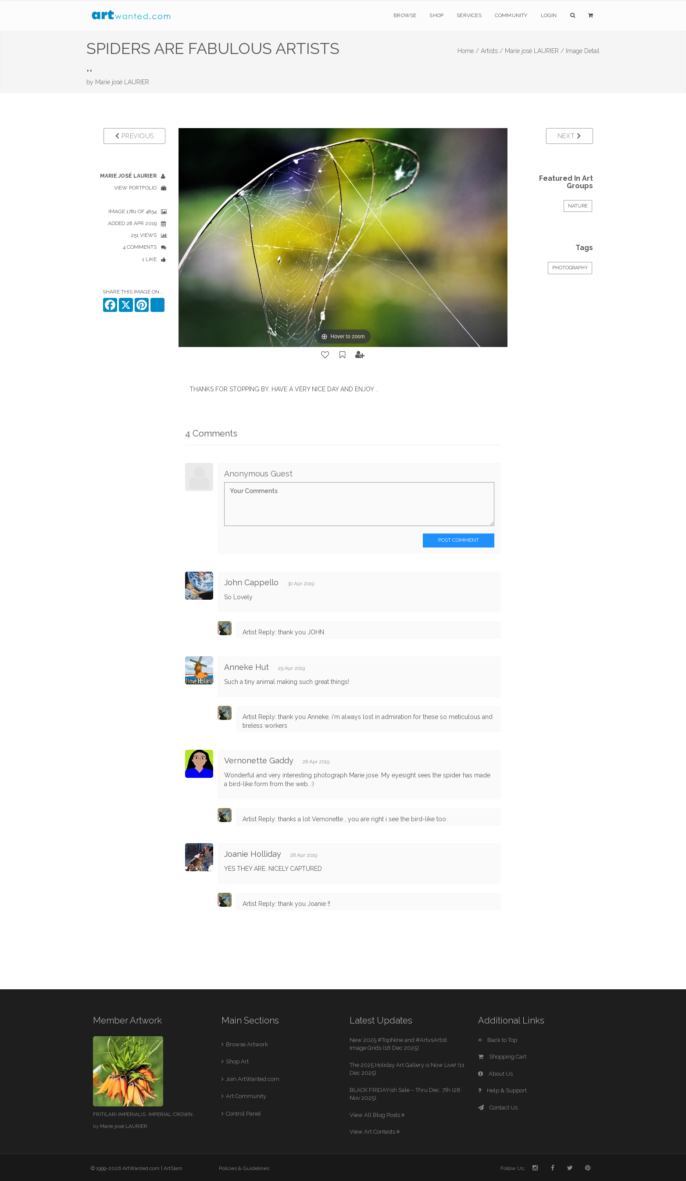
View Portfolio (135, 188)
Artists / (492, 50)
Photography (570, 268)
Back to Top (497, 1040)
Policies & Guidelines (244, 1168)
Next (569, 136)
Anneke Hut (246, 667)
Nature (578, 206)
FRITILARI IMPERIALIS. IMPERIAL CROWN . (144, 1114)
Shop (436, 15)
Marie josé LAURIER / (534, 50)
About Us (495, 1073)
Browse (404, 15)
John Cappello (251, 582)
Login (549, 15)
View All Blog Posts (377, 1115)
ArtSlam (173, 1168)
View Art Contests (375, 1131)
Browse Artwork (247, 1044)
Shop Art (237, 1061)
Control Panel (243, 1113)
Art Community (246, 1096)
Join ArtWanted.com (252, 1079)
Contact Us (498, 1107)
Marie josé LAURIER (122, 82)
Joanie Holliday (252, 854)
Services (469, 15)
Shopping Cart (502, 1056)
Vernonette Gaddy (258, 760)
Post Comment (458, 540)
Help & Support (502, 1090)
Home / (468, 50)
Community (511, 15)
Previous (134, 136)
